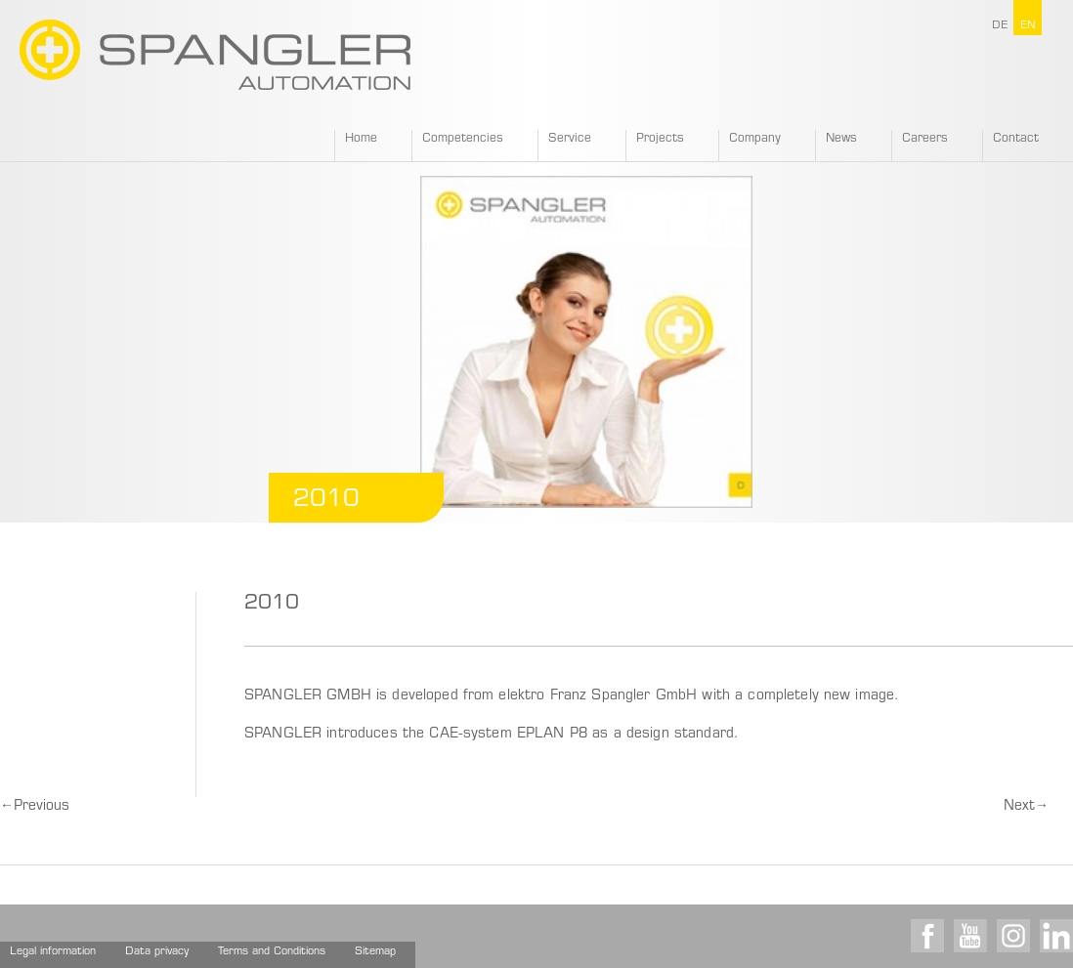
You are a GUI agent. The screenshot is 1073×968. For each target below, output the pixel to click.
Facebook (927, 935)
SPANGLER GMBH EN (215, 55)
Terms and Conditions (271, 952)
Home (361, 139)
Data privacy (157, 952)
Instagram (1013, 935)
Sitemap (375, 952)
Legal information (53, 952)
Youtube (970, 935)
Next (1026, 807)
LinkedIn (1056, 935)
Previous (34, 807)
